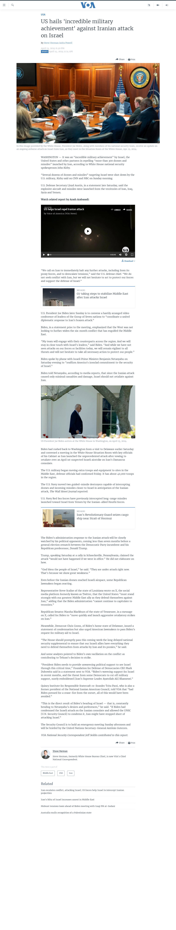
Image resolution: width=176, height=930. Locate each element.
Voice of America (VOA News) (62, 213)
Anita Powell (65, 43)
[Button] (120, 59)
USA (43, 15)
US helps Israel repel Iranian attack (64, 209)
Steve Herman (51, 43)
